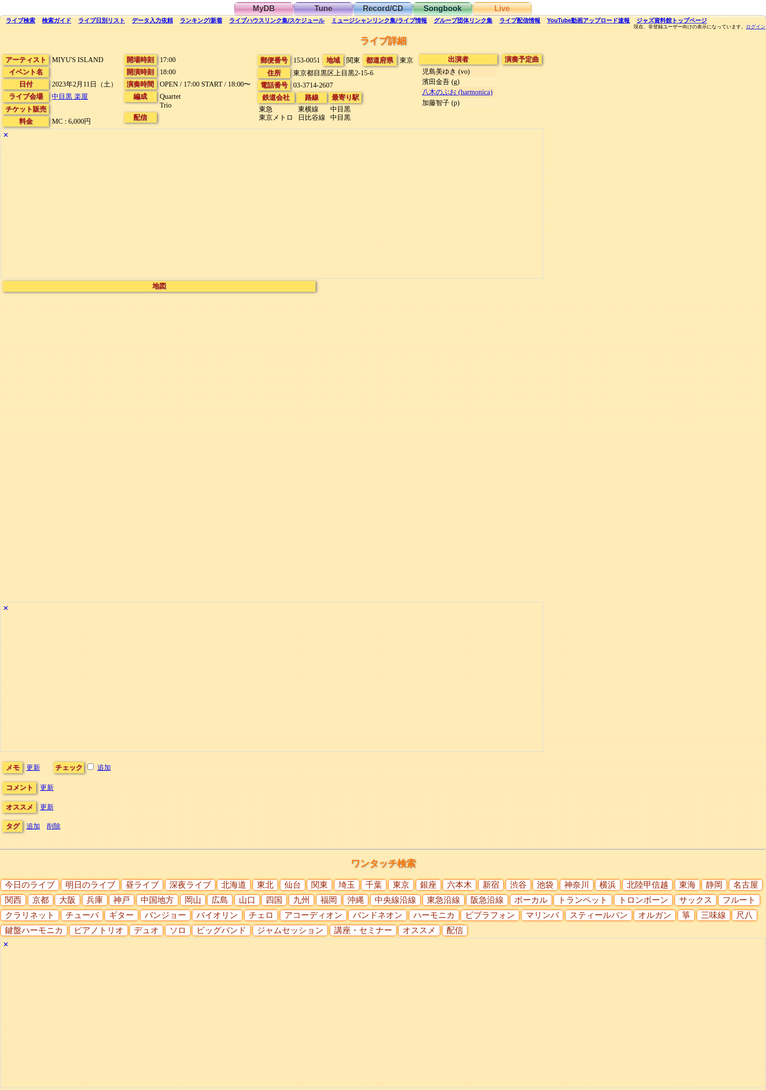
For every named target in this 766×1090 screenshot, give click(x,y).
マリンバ (542, 915)
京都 (40, 900)
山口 (247, 900)
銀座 (428, 885)
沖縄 (355, 900)
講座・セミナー (363, 930)
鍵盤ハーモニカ (34, 930)
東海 (687, 885)
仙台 (292, 885)
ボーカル (531, 900)
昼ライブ (142, 885)
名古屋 (745, 885)
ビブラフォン (490, 915)
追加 (104, 767)
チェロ (261, 915)
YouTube (588, 20)
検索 (20, 20)
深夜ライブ (190, 885)
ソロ (178, 930)
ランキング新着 (201, 20)
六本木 (459, 885)
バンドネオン (378, 915)
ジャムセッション (290, 930)
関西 (13, 900)
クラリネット (30, 915)
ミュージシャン (378, 20)
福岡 (328, 900)
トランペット (583, 900)
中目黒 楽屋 (70, 96)
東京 (401, 885)
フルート (739, 900)
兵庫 (94, 900)
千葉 (373, 885)
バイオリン (217, 915)
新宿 (491, 885)
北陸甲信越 (647, 885)
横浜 (607, 885)
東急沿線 (443, 900)
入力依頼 (152, 20)
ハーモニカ (434, 915)
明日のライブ (90, 885)
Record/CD (383, 8)
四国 (274, 900)
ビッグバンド (221, 930)
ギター (121, 915)
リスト (101, 20)
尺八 (744, 915)
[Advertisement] (272, 209)
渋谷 (518, 885)
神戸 (121, 900)
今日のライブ (30, 885)
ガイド (56, 20)
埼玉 (347, 885)
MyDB (264, 8)
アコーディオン (313, 915)
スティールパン (599, 915)
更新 (33, 767)
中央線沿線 (395, 900)
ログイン (756, 26)
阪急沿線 (487, 900)
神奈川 (576, 885)
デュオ (146, 930)
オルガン (654, 915)
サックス (695, 900)
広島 (220, 900)
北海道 (233, 885)
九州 (301, 900)
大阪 (67, 900)
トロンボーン (643, 900)
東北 (265, 885)
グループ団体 (463, 20)
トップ (672, 20)
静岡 (714, 885)
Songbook (443, 8)
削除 (54, 826)
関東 (319, 885)
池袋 (545, 885)
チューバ (82, 915)
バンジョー (165, 915)
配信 (519, 20)
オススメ (419, 930)
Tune (323, 8)
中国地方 (157, 900)
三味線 (713, 915)
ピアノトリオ (99, 930)
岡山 (193, 900)
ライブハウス (276, 20)
